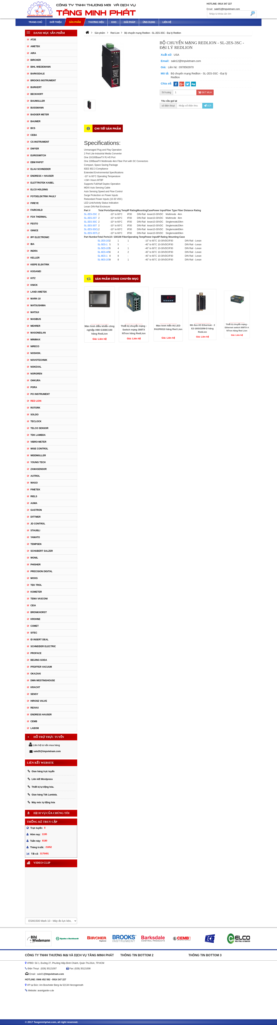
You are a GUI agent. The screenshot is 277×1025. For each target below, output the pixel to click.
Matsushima (38, 305)
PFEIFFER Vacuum (41, 667)
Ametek (35, 46)
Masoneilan (38, 332)
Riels (33, 496)
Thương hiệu (96, 22)
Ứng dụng (149, 22)
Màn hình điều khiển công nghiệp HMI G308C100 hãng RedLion (99, 320)
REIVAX (34, 707)
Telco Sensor (39, 428)
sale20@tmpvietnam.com (45, 751)
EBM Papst (37, 162)
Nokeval (35, 367)
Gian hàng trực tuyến (41, 771)
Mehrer (35, 326)
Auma (33, 503)
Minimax (35, 339)
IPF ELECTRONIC (39, 237)
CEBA (33, 135)
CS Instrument (39, 142)
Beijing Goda (38, 660)
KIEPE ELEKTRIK (39, 264)
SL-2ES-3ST (90, 225)
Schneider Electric (43, 646)
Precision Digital (41, 571)
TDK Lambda (38, 435)
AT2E (33, 39)
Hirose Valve (38, 701)
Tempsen (35, 544)
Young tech (38, 462)
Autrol (35, 476)
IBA (32, 244)
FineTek (35, 489)
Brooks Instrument (43, 80)
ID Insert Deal (39, 639)
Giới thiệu (55, 22)
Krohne (35, 619)
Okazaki (35, 673)
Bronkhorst (38, 612)
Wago (34, 482)
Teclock (35, 421)
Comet (34, 626)
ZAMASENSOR (38, 469)
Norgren (36, 373)
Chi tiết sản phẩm (107, 128)
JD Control (37, 523)
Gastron (36, 510)
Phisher (35, 564)
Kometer (36, 592)
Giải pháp (129, 22)
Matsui (34, 312)
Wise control (39, 448)
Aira (33, 53)
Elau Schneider (40, 169)
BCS (32, 128)
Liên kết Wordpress (40, 779)
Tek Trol (36, 585)
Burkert (36, 87)
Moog (34, 578)
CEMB (33, 721)
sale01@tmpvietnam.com (227, 9)
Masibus (35, 319)
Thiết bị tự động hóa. (41, 786)
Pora (33, 387)
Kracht (35, 687)
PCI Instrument (40, 394)
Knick (34, 285)
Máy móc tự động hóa (41, 802)
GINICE (34, 230)
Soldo (34, 414)
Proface (35, 653)
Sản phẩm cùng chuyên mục (117, 278)
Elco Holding (39, 189)
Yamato (35, 537)
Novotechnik (38, 360)
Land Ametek (38, 292)
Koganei (35, 271)
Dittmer (35, 517)
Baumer (35, 121)
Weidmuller (38, 455)
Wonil (34, 557)
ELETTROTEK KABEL (42, 182)
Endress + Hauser (42, 176)
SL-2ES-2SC (90, 214)
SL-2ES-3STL (91, 233)
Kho (113, 22)
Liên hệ (167, 22)
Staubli (35, 530)
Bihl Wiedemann (40, 67)
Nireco (34, 346)
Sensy (34, 694)
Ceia (33, 605)
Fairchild (36, 210)
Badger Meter (39, 114)
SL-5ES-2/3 (103, 248)
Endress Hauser (41, 714)
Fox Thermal (38, 217)
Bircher (35, 60)
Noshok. (35, 353)
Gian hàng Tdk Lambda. (42, 794)
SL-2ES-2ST (90, 218)
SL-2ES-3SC (90, 221)
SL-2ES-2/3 (103, 240)
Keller (35, 257)
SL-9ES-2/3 (103, 259)
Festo (34, 223)
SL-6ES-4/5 (103, 252)
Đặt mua (205, 92)
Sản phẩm (75, 22)
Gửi (207, 105)
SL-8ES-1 (102, 256)
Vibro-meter (38, 442)
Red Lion (35, 401)
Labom (34, 728)
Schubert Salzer (41, 551)
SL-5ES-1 (102, 244)
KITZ (33, 278)
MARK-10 (35, 298)
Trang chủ (35, 22)
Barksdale (37, 73)
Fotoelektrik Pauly (43, 196)
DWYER (34, 148)
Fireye (34, 203)
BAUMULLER (37, 101)
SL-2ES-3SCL (91, 229)
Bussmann (37, 107)
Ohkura (35, 380)
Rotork (35, 407)
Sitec (33, 632)
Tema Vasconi (39, 598)
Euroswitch (38, 155)
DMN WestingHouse (42, 680)
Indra (34, 251)
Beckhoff (36, 94)
